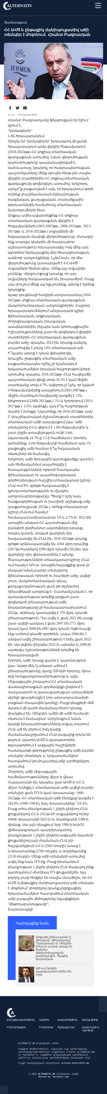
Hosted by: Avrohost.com (53, 1077)
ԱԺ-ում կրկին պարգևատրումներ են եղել (53, 971)
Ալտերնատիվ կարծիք (90, 1029)
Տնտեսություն (67, 1020)
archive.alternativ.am (75, 1063)
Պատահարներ (66, 1027)
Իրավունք (46, 1027)
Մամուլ (44, 1020)
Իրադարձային (16, 1027)
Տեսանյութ (90, 1020)
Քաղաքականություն (21, 1020)
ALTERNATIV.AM (47, 1074)
